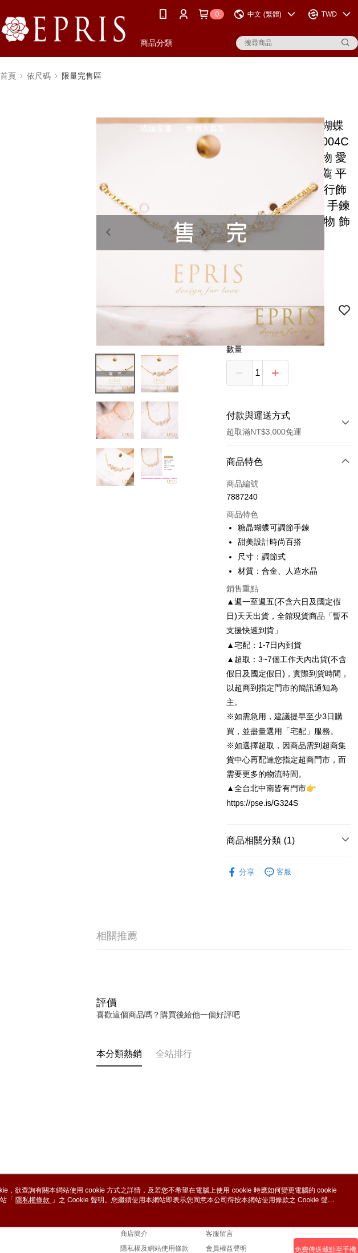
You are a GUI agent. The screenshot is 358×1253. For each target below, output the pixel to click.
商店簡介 (134, 1234)
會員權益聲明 (226, 1248)
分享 (240, 872)
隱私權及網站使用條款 (154, 1248)
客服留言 (219, 1234)
